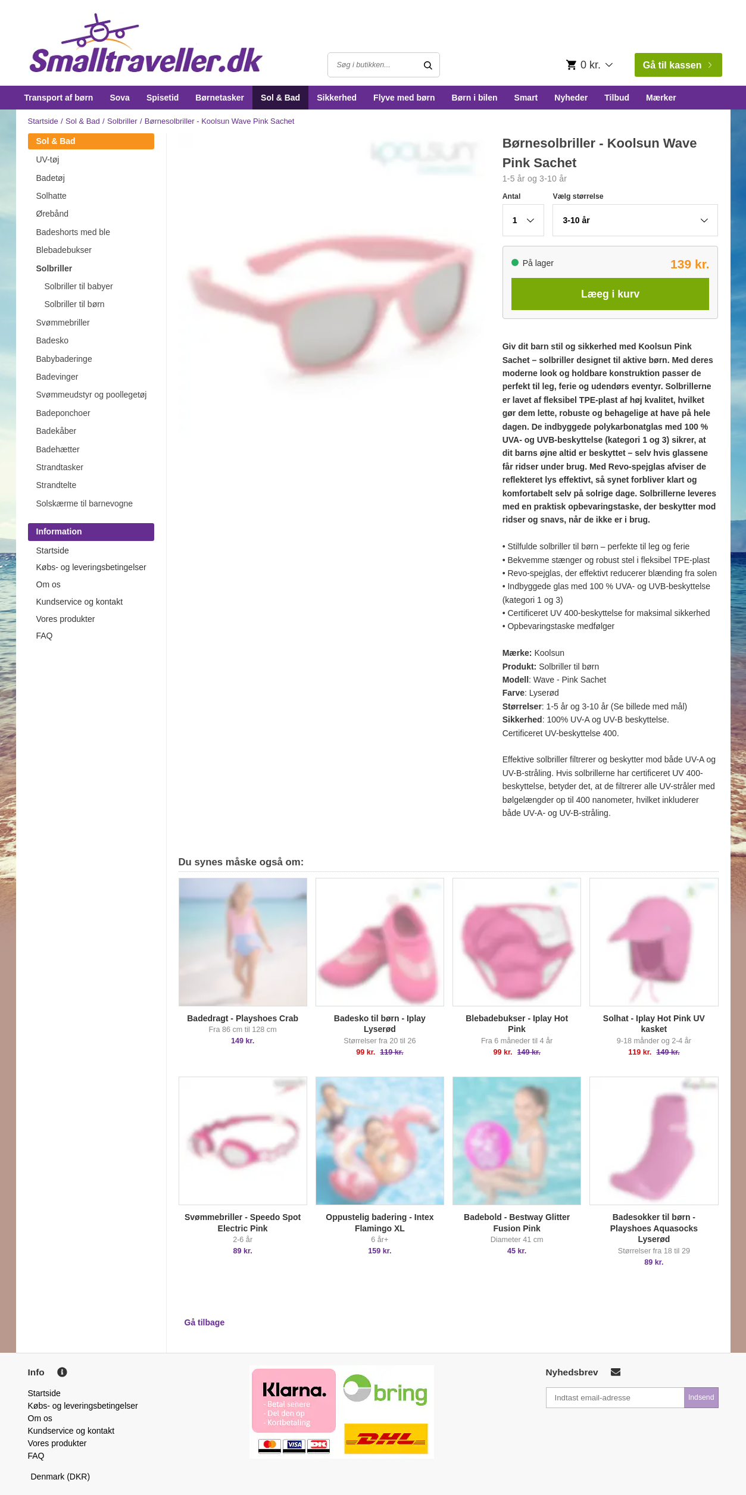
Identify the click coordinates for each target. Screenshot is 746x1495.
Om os (48, 584)
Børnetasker (219, 97)
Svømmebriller (63, 322)
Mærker (661, 97)
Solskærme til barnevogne (84, 503)
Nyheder (571, 97)
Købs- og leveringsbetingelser (91, 567)
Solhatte (51, 196)
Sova (119, 97)
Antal (511, 196)
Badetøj (50, 178)
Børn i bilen (475, 97)
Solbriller (122, 121)
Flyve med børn (404, 97)
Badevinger (57, 376)
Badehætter (58, 449)
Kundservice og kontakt (79, 601)
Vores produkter (65, 619)
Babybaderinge (64, 359)
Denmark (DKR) (60, 1476)
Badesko (52, 340)
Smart (526, 97)
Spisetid (162, 97)
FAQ (44, 635)
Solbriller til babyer (79, 286)
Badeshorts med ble (73, 232)
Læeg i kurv (610, 294)
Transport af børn (58, 97)
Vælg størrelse (578, 196)
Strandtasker (59, 467)
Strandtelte (56, 485)
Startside (43, 121)
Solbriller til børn (75, 304)
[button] (523, 220)
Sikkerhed (337, 97)
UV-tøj (48, 159)
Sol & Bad (280, 97)
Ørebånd (52, 213)
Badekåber (56, 431)
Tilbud (616, 97)
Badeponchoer (63, 413)
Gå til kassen (677, 65)
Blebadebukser (64, 250)
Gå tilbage (205, 1322)
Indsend (701, 1397)
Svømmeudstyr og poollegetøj (91, 394)
